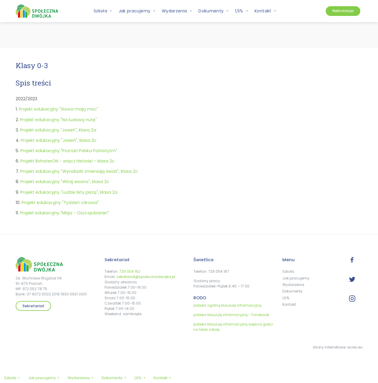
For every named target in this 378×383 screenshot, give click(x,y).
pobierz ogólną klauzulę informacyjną (227, 305)
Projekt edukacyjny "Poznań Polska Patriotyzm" (68, 151)
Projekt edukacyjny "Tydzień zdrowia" (60, 203)
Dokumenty (292, 291)
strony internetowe (329, 347)
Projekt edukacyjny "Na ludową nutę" (58, 120)
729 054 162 (129, 271)
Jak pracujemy (295, 278)
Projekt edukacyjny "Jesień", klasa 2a (58, 130)
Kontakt (289, 304)
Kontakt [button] (265, 11)
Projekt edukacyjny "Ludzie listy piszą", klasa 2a (69, 192)
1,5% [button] (241, 11)
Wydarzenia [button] (177, 11)
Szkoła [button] (103, 11)
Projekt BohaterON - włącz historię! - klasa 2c (67, 161)
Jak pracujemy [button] (137, 11)
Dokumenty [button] (213, 11)
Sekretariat (33, 305)
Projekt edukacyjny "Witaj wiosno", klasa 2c (64, 182)
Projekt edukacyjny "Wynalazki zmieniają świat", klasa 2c (79, 171)
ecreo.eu (355, 347)
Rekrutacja (343, 10)
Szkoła (288, 271)
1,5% (285, 297)
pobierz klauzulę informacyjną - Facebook (231, 314)
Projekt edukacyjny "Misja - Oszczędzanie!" (64, 213)
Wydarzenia (293, 284)
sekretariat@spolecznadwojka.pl (145, 276)
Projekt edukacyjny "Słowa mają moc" (58, 109)
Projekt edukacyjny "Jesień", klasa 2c (59, 140)
